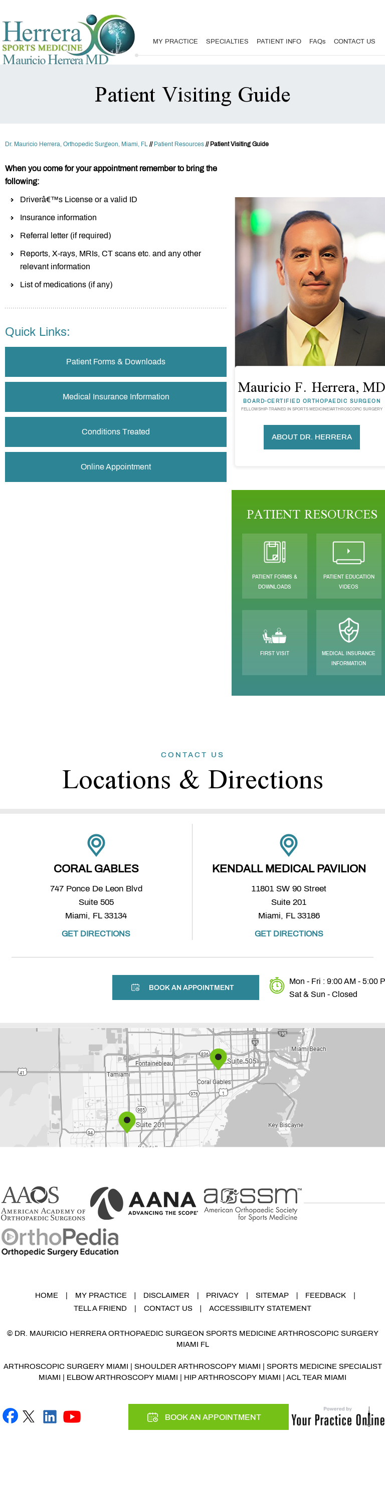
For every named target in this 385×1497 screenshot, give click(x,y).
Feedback (325, 1295)
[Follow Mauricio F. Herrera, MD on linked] (50, 1415)
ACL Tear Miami (316, 1377)
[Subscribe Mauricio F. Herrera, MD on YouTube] (72, 1415)
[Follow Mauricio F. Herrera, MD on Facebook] (10, 1415)
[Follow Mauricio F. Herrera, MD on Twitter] (28, 1415)
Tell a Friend (100, 1308)
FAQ (317, 41)
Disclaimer (166, 1295)
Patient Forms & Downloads (115, 361)
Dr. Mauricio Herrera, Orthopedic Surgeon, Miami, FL (76, 144)
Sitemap (272, 1295)
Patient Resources (179, 144)
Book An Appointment (332, 11)
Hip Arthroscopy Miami (232, 1377)
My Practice (175, 41)
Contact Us (354, 41)
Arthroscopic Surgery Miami (66, 1366)
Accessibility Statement (260, 1308)
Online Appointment (116, 466)
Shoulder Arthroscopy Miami (197, 1366)
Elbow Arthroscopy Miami (122, 1377)
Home (46, 1295)
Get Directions (96, 933)
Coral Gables (96, 869)
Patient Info (279, 41)
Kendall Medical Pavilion (289, 869)
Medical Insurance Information (116, 396)
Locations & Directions (192, 772)
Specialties (227, 41)
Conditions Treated (116, 431)
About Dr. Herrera (312, 437)
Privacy (222, 1295)
